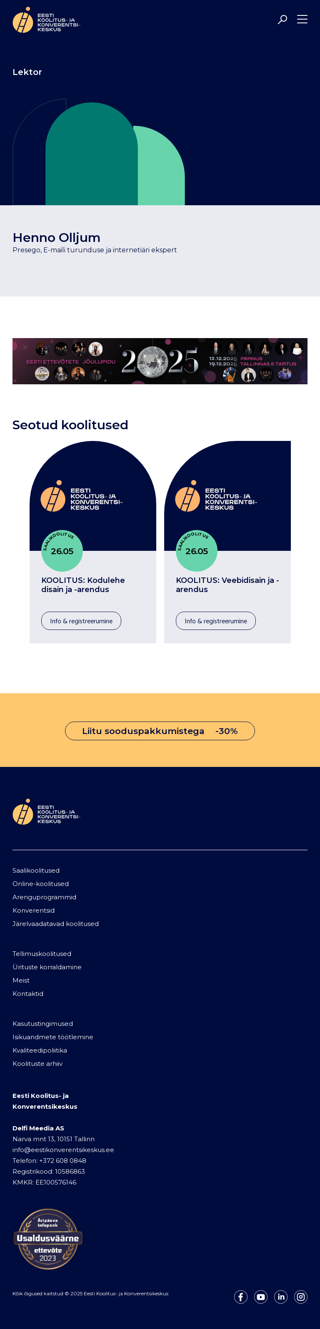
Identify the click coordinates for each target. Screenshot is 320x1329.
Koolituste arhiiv (37, 1064)
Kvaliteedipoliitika (39, 1050)
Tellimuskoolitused (41, 954)
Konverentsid (33, 910)
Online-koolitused (40, 884)
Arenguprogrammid (44, 897)
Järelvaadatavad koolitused (55, 924)
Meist (21, 980)
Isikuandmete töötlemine (52, 1037)
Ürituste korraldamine (47, 967)
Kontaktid (27, 994)
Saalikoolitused (36, 870)
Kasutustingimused (42, 1024)
